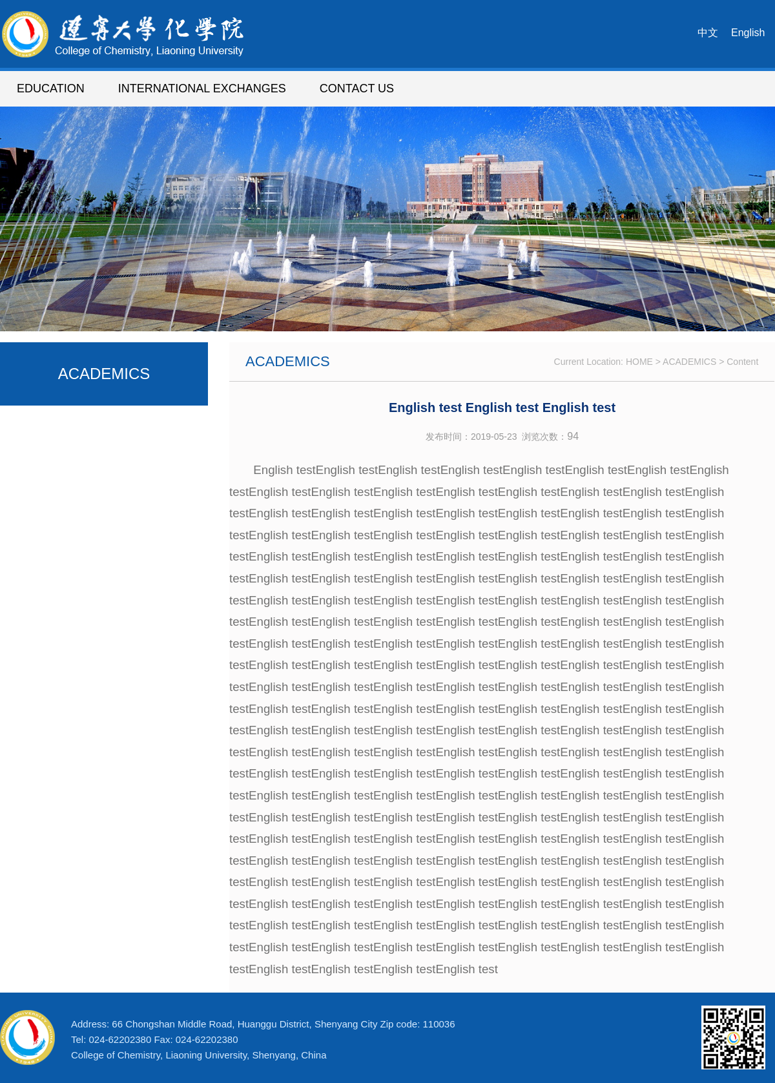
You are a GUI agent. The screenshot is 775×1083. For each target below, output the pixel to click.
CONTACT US (357, 88)
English (748, 32)
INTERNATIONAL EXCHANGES (202, 88)
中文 (708, 32)
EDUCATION (51, 88)
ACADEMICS (689, 361)
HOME (639, 361)
